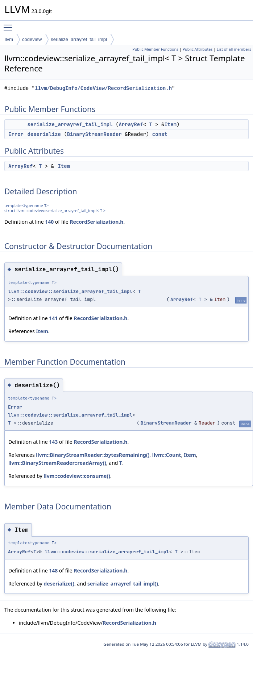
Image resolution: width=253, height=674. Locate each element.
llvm (9, 39)
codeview (32, 39)
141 (53, 318)
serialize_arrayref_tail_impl (79, 39)
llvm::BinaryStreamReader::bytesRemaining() (92, 454)
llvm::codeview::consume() (76, 475)
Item (170, 124)
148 (53, 570)
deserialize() (58, 583)
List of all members (234, 49)
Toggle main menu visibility (10, 24)
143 (53, 441)
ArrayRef (131, 124)
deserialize (44, 134)
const (159, 134)
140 (49, 221)
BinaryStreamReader (94, 134)
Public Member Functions (155, 49)
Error (16, 134)
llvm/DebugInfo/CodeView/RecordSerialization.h (103, 88)
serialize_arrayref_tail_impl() (122, 583)
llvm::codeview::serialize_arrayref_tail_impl (70, 291)
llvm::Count (166, 454)
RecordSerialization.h (96, 221)
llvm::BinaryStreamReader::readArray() (57, 462)
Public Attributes (198, 49)
